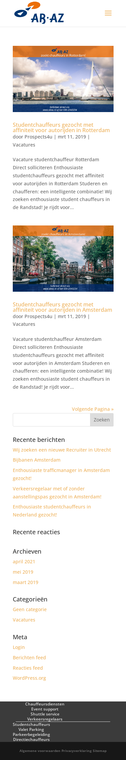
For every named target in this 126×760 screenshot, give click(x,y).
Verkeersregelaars (44, 719)
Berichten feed (29, 657)
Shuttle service (45, 714)
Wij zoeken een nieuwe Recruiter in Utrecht (62, 450)
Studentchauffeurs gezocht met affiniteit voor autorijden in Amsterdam (62, 307)
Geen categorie (30, 609)
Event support (44, 709)
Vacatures (24, 144)
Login (19, 647)
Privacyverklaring (76, 750)
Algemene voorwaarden (39, 750)
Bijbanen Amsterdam (36, 460)
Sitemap (100, 750)
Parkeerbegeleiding (31, 734)
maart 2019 (25, 582)
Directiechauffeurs (31, 739)
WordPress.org (29, 678)
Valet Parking (31, 729)
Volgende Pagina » (93, 409)
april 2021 (24, 561)
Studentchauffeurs (31, 724)
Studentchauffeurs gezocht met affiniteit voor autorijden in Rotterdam (61, 127)
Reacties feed (28, 668)
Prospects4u (38, 136)
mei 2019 (23, 572)
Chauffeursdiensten (45, 704)
